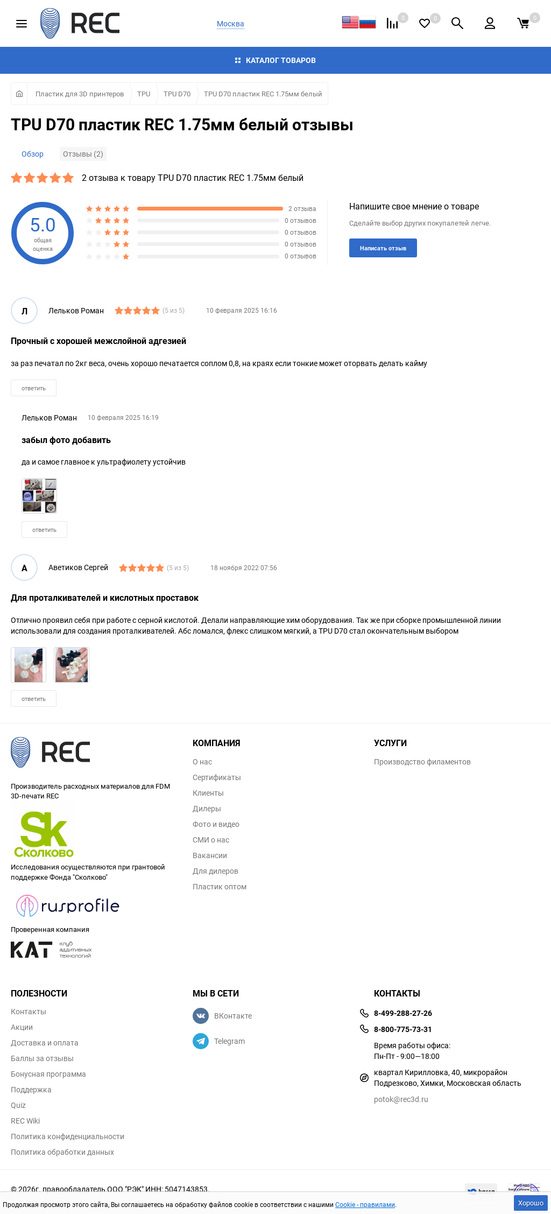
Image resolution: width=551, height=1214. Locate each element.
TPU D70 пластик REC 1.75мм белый (263, 94)
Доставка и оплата (45, 1043)
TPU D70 (177, 94)
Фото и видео (216, 824)
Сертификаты (217, 777)
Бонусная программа (48, 1074)
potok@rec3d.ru (401, 1099)
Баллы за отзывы (42, 1058)
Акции (22, 1027)
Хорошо (530, 1203)
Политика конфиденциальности (67, 1136)
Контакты (28, 1011)
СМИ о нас (211, 840)
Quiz (18, 1105)
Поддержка (31, 1089)
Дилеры (207, 808)
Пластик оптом (219, 886)
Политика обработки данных (62, 1152)
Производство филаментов (422, 762)
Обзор (33, 154)
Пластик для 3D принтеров (80, 94)
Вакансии (210, 855)
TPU (143, 94)
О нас (202, 762)
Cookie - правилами (365, 1204)
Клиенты (208, 793)
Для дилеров (215, 871)
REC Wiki (25, 1121)
